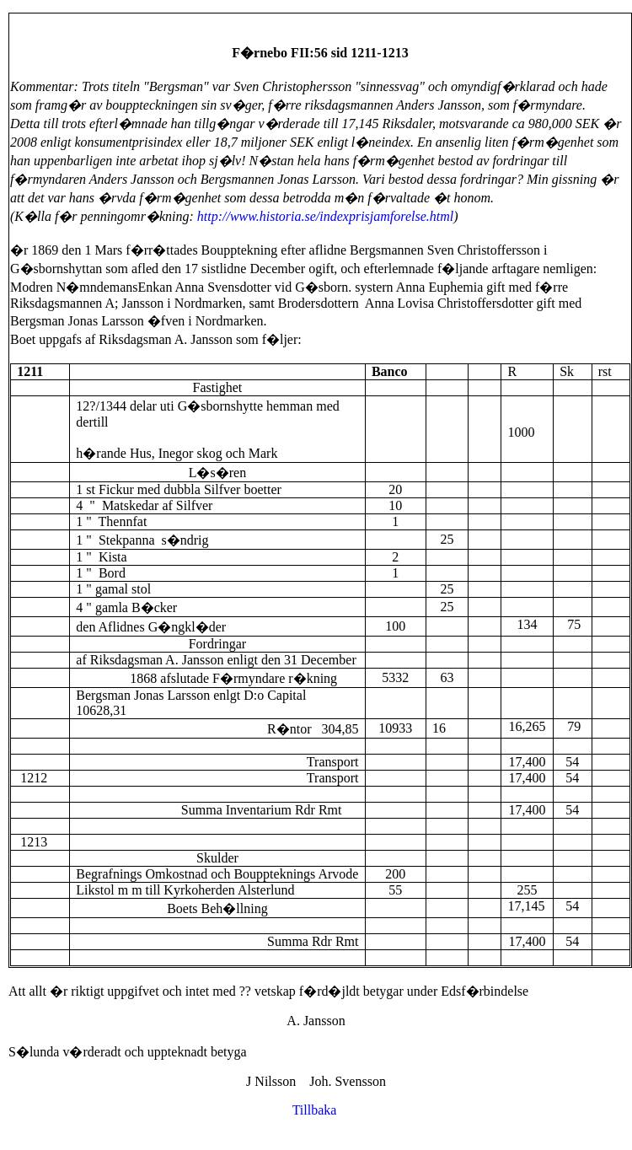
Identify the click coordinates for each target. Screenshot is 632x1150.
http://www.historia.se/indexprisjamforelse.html (325, 216)
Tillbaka (316, 1110)
